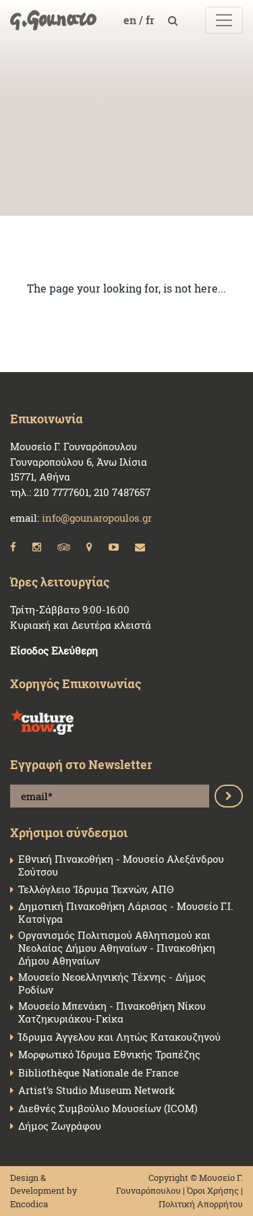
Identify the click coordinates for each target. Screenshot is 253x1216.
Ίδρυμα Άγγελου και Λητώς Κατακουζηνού (119, 1037)
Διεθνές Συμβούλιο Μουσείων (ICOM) (108, 1108)
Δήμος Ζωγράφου (59, 1126)
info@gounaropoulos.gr (97, 517)
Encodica (29, 1204)
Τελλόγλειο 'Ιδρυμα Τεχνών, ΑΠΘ (95, 889)
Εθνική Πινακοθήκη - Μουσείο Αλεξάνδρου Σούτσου (121, 865)
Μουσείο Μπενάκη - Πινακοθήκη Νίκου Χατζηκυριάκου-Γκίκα (112, 1012)
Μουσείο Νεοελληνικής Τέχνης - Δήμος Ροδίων (112, 983)
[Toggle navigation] (224, 20)
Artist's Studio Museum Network (96, 1090)
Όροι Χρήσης (213, 1190)
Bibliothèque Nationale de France (98, 1072)
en (131, 20)
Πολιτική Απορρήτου (201, 1204)
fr (151, 20)
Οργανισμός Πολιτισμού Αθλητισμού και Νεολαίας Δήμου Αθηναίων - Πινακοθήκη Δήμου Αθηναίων (116, 948)
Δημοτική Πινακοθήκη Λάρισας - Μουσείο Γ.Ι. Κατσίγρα (125, 912)
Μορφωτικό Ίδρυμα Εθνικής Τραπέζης (109, 1054)
